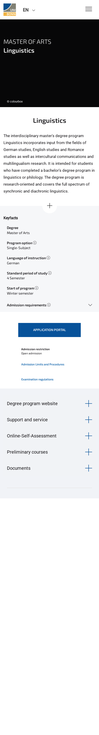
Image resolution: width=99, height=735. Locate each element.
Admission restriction (35, 349)
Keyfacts (10, 218)
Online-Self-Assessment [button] (32, 436)
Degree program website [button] (32, 403)
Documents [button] (18, 468)
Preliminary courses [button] (27, 452)
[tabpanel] (49, 63)
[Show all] (49, 206)
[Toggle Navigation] (88, 9)
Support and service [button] (27, 419)
